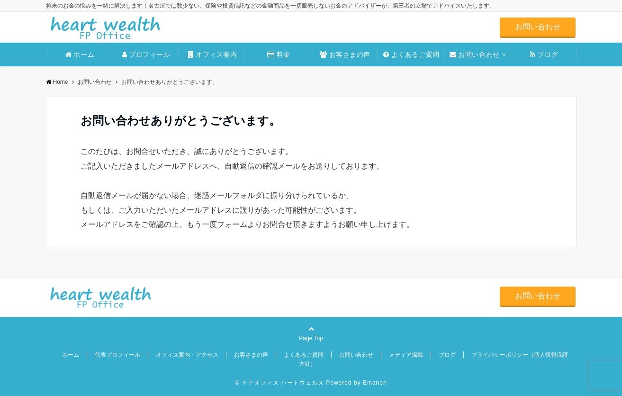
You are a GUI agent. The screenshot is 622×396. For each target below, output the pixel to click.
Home (57, 82)
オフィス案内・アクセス (187, 354)
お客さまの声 (345, 54)
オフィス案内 (212, 54)
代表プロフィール (117, 354)
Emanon (375, 382)
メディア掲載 (406, 354)
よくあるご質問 (411, 54)
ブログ (544, 54)
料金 (278, 54)
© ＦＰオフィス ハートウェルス (279, 382)
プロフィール (146, 54)
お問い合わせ (537, 27)
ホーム (79, 54)
